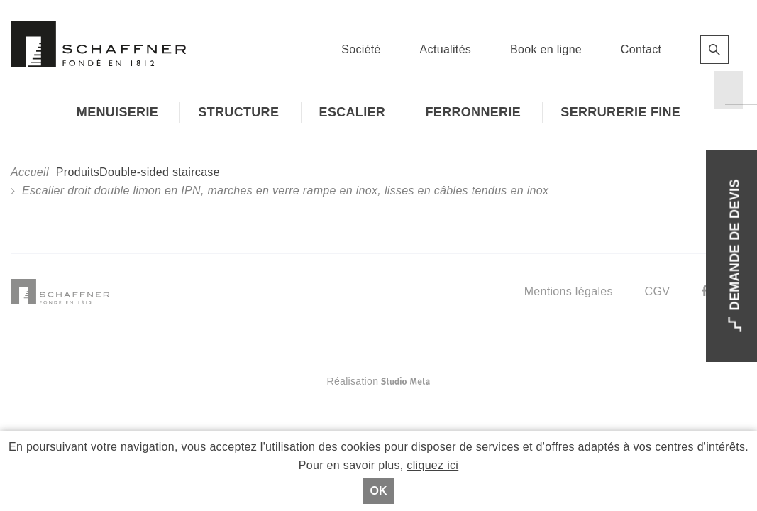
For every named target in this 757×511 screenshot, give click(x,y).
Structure (238, 112)
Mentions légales (568, 291)
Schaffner (98, 44)
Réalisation (434, 381)
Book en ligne (546, 49)
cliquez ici (432, 465)
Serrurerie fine (620, 112)
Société (361, 49)
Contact (641, 49)
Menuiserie (117, 112)
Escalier (352, 112)
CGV (657, 291)
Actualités (446, 49)
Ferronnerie (473, 112)
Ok (378, 491)
